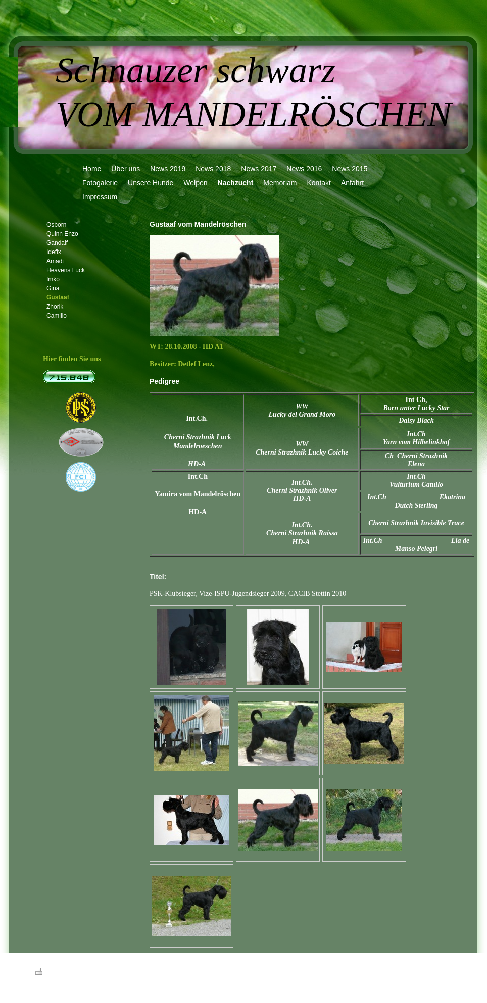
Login (446, 971)
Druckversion (57, 973)
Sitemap (93, 973)
